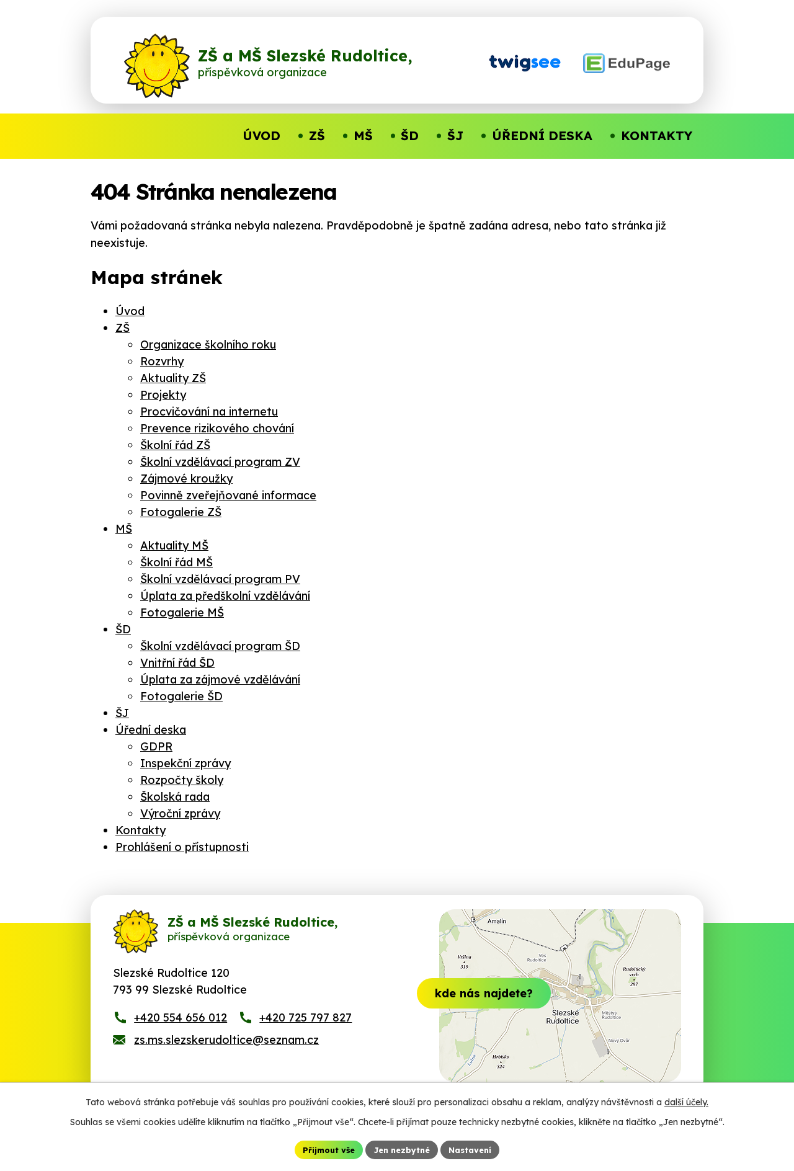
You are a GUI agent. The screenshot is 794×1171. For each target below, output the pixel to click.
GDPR (156, 746)
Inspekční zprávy (185, 763)
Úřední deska (150, 730)
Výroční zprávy (180, 813)
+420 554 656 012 (180, 1029)
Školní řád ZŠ (175, 445)
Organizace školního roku (208, 344)
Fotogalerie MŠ (182, 612)
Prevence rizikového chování (217, 428)
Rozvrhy (162, 361)
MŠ (123, 529)
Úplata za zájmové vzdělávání (220, 679)
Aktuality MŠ (174, 545)
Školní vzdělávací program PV (220, 579)
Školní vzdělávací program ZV (220, 462)
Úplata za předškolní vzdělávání (225, 596)
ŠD (123, 629)
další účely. (686, 1100)
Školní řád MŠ (176, 562)
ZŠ (122, 328)
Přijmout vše (323, 1148)
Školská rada (175, 797)
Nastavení (476, 1148)
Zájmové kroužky (186, 478)
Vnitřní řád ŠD (177, 663)
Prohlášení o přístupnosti (182, 847)
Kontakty (140, 830)
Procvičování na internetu (209, 411)
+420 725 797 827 (305, 1029)
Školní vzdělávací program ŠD (220, 646)
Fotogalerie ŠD (181, 696)
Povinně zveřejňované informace (228, 495)
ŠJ (122, 713)
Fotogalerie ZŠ (180, 512)
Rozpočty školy (181, 780)
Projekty (163, 395)
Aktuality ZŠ (173, 378)
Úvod (130, 311)
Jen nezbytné (402, 1148)
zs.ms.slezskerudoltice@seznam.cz (226, 1051)
